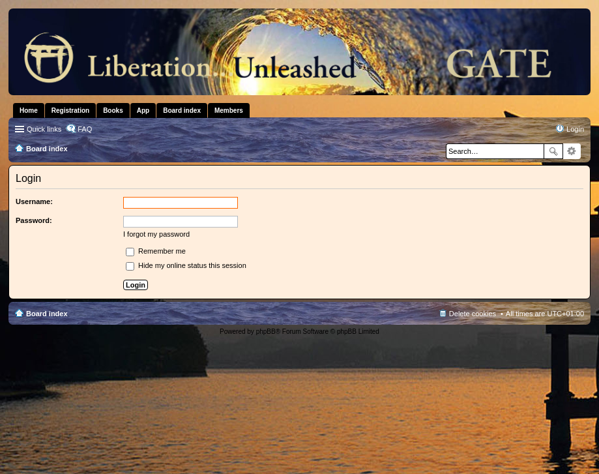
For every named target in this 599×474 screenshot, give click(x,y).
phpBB (266, 331)
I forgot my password (156, 234)
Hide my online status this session (186, 265)
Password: (34, 220)
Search (553, 151)
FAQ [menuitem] (85, 129)
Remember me (156, 251)
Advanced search (572, 151)
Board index (47, 314)
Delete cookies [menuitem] (472, 314)
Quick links (44, 129)
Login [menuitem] (575, 129)
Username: (34, 201)
